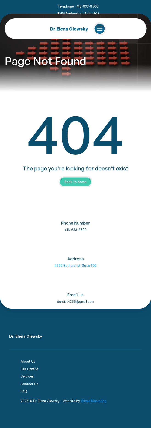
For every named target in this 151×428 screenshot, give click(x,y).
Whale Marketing (93, 401)
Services (27, 376)
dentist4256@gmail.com (75, 301)
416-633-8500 (76, 230)
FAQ (24, 391)
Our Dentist (29, 369)
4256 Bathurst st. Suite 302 (75, 265)
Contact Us (29, 384)
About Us (28, 361)
